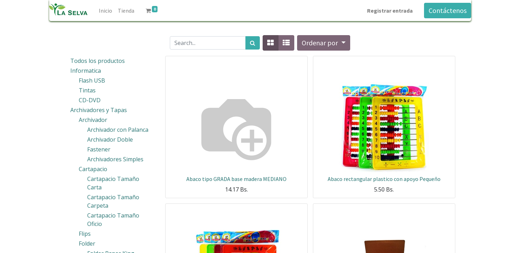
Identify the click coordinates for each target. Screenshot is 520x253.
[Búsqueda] (252, 43)
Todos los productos (97, 61)
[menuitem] (105, 11)
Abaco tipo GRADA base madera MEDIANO (236, 178)
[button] (323, 43)
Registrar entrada (390, 10)
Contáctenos (448, 10)
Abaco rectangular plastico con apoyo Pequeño (384, 178)
